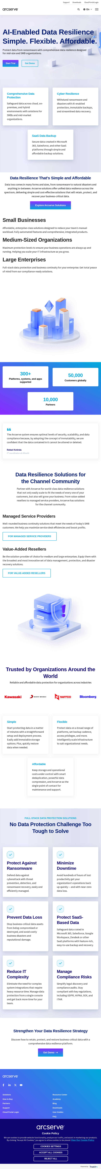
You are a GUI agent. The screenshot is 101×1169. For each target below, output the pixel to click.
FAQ (54, 1117)
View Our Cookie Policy (82, 1140)
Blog (55, 1103)
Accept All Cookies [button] (50, 1152)
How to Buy (8, 1099)
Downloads (77, 2)
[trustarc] (93, 1166)
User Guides (58, 1112)
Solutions (7, 1095)
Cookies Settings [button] (50, 1146)
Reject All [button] (50, 1159)
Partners (6, 1103)
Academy (57, 1099)
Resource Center (60, 1095)
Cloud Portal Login (91, 2)
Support (66, 2)
